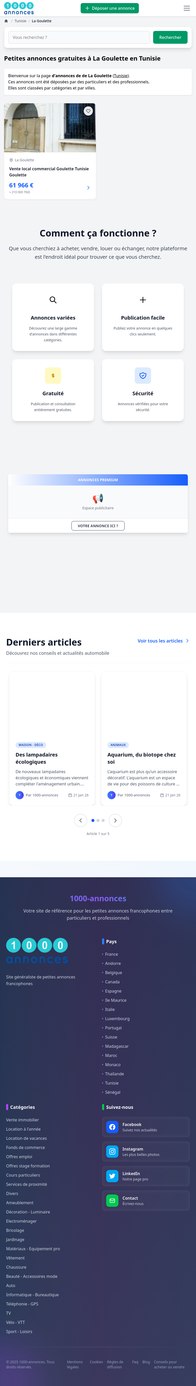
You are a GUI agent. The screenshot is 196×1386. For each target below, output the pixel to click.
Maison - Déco (31, 745)
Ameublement (19, 1202)
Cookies (96, 1361)
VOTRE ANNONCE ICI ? (98, 525)
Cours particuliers (23, 1175)
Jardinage (15, 1239)
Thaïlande (113, 1074)
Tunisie (121, 75)
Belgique (112, 972)
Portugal (112, 1028)
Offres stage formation (28, 1166)
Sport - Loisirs (19, 1331)
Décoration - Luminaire (28, 1212)
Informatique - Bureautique (32, 1295)
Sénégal (111, 1092)
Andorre (111, 963)
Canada (111, 982)
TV (8, 1313)
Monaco (111, 1064)
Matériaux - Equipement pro (33, 1249)
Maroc (109, 1055)
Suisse (109, 1037)
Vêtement (15, 1258)
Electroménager (21, 1221)
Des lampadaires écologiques (37, 758)
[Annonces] (6, 21)
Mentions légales (75, 1364)
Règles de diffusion (115, 1364)
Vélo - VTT (15, 1322)
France (110, 954)
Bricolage (15, 1230)
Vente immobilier (22, 1120)
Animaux (118, 745)
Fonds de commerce (25, 1147)
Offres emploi (19, 1156)
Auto (10, 1285)
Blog (146, 1361)
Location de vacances (26, 1138)
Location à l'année (23, 1129)
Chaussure (16, 1267)
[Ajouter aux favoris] (88, 111)
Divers (12, 1193)
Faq (135, 1361)
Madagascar (115, 1046)
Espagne (111, 991)
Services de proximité (26, 1184)
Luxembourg (116, 1018)
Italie (108, 1009)
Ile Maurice (114, 1000)
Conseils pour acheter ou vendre (169, 1364)
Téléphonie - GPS (22, 1304)
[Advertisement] (98, 573)
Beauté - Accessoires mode (31, 1276)
